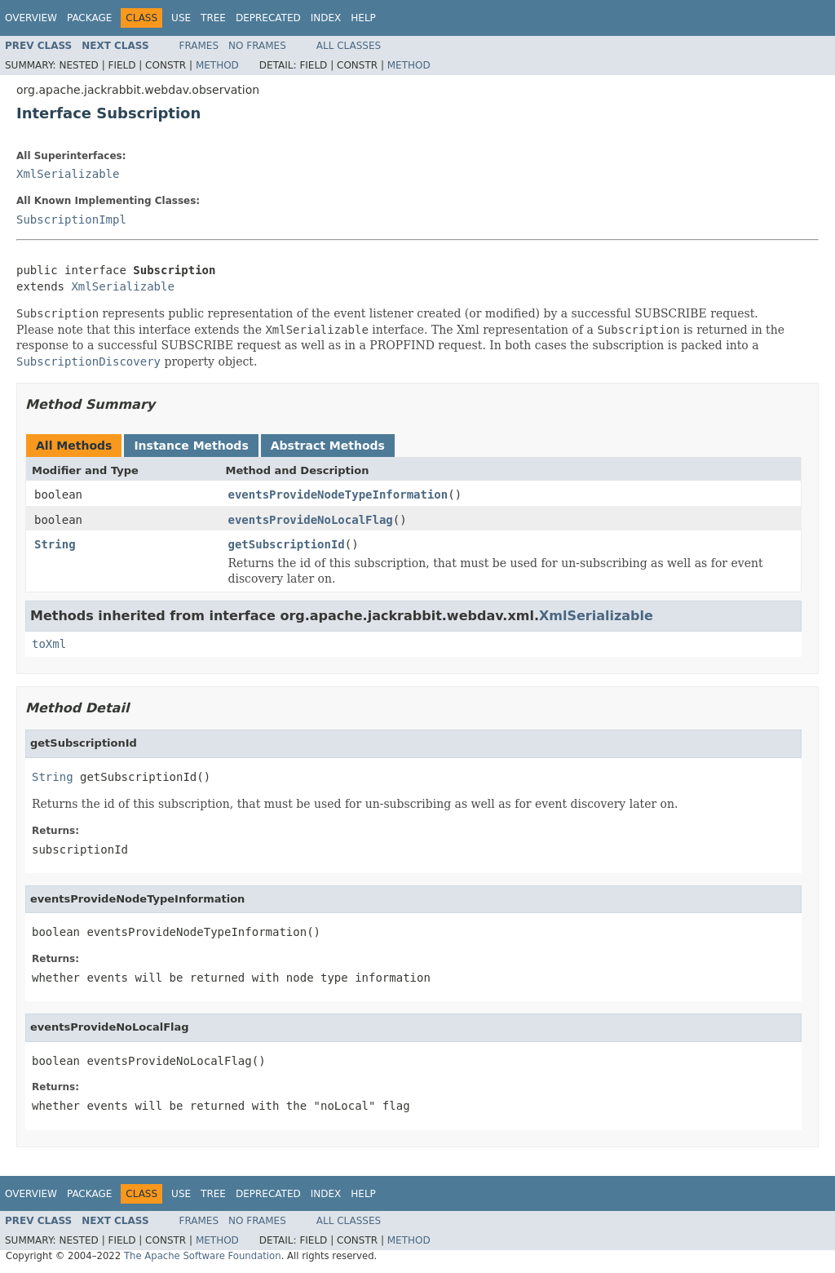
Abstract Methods (328, 445)
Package (89, 18)
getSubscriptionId (286, 544)
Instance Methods (191, 445)
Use (181, 18)
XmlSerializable (67, 173)
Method (217, 65)
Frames (199, 45)
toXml (49, 643)
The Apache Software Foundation (202, 1256)
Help (363, 18)
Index (326, 18)
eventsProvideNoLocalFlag (310, 519)
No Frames (257, 45)
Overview (31, 18)
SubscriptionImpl (71, 219)
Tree (213, 18)
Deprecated (268, 18)
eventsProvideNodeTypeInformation (338, 494)
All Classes (348, 45)
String (55, 544)
